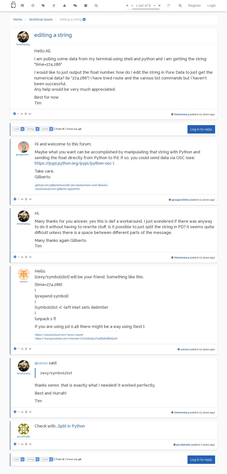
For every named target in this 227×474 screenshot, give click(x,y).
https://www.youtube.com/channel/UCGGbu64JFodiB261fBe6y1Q (76, 338)
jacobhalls (23, 436)
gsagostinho (24, 154)
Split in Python (71, 426)
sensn (23, 281)
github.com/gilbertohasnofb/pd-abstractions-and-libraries (71, 185)
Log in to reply (201, 129)
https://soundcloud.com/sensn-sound (59, 334)
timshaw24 (23, 44)
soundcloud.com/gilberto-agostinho (57, 188)
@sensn (41, 363)
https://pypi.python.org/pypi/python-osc (73, 163)
